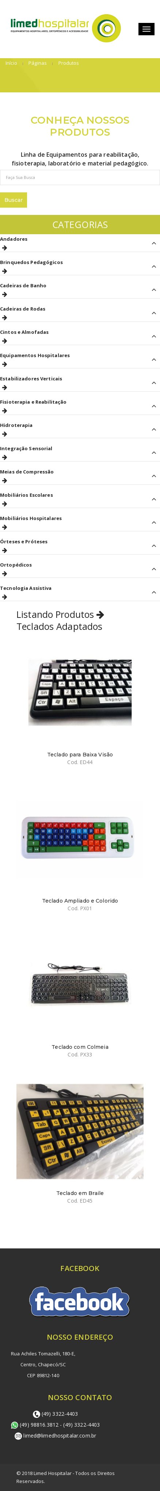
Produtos (68, 63)
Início (11, 63)
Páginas (37, 63)
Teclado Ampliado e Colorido (80, 901)
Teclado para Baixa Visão (80, 754)
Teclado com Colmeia (80, 1047)
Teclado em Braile (80, 1193)
